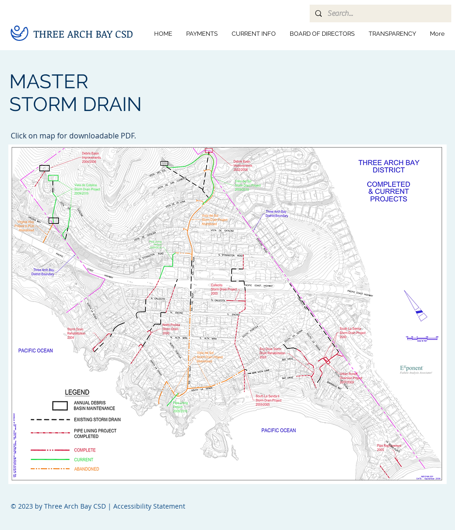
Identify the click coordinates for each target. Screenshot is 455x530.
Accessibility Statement (149, 506)
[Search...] (379, 13)
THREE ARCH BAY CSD (83, 33)
